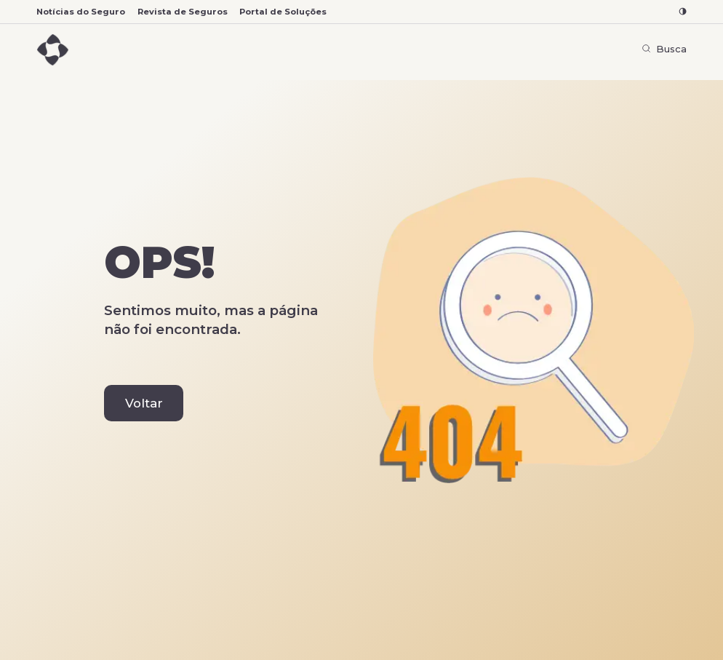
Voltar (144, 403)
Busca (664, 49)
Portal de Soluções (283, 12)
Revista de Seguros (182, 12)
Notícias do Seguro (80, 12)
